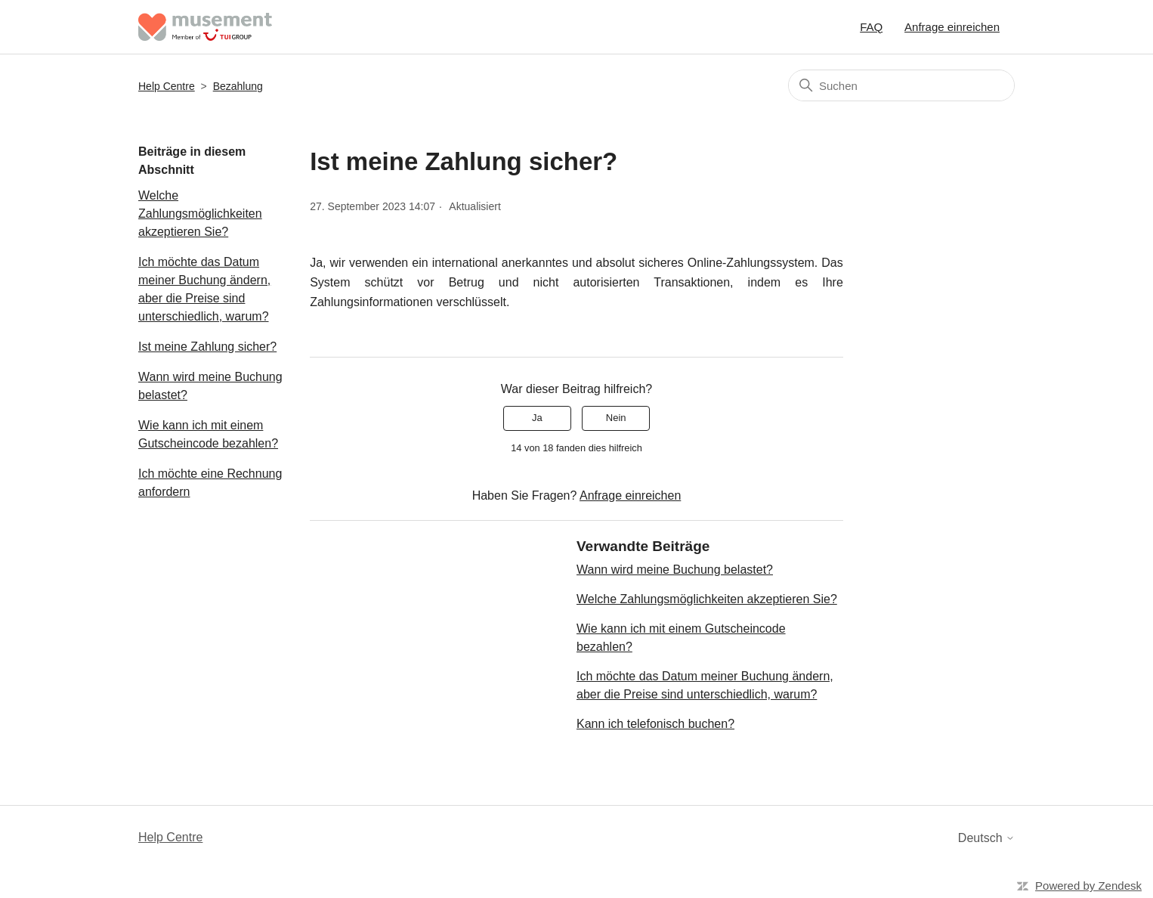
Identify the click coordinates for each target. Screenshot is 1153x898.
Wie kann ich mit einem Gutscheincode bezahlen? (208, 434)
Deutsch (986, 837)
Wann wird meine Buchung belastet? (210, 385)
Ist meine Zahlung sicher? (207, 346)
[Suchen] (901, 85)
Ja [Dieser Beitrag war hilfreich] (537, 417)
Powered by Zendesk (1088, 885)
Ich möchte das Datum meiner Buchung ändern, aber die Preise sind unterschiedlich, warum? (204, 289)
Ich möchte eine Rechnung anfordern (210, 482)
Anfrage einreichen (952, 26)
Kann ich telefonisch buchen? (655, 723)
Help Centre (166, 86)
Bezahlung (238, 86)
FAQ (871, 26)
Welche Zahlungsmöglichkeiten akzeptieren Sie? (200, 213)
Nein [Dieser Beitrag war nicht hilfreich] (616, 417)
